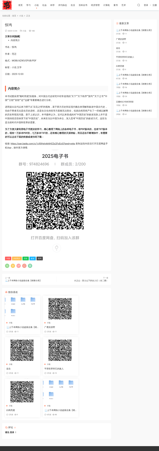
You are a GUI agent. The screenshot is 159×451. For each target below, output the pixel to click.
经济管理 (95, 5)
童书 (115, 5)
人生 (105, 420)
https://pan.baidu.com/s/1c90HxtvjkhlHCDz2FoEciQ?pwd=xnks (43, 143)
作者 (84, 425)
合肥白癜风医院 (68, 441)
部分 (84, 430)
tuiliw (98, 420)
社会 (44, 5)
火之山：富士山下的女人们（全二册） (91, 280)
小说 (36, 5)
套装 (84, 420)
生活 (73, 5)
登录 (12, 391)
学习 (28, 5)
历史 (25, 258)
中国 (8, 258)
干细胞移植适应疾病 (89, 441)
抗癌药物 (77, 441)
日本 (104, 425)
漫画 (97, 425)
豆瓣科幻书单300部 (125, 102)
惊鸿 (39, 258)
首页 (20, 5)
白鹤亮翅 (46, 369)
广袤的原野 (47, 327)
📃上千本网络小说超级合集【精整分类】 (23, 280)
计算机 (106, 5)
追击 (79, 327)
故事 (90, 420)
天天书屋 (7, 5)
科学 (52, 5)
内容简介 (16, 258)
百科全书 (83, 5)
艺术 (124, 5)
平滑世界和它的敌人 (16, 369)
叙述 (32, 258)
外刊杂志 (62, 5)
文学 (90, 425)
